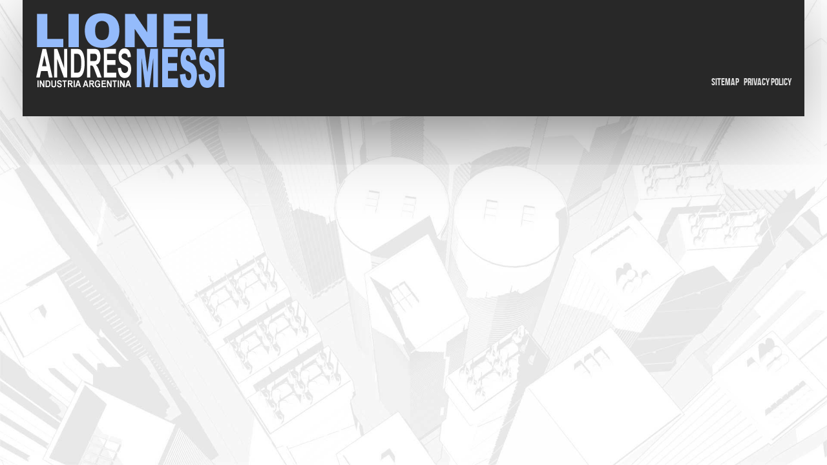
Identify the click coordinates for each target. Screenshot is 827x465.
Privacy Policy (767, 82)
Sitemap (725, 82)
